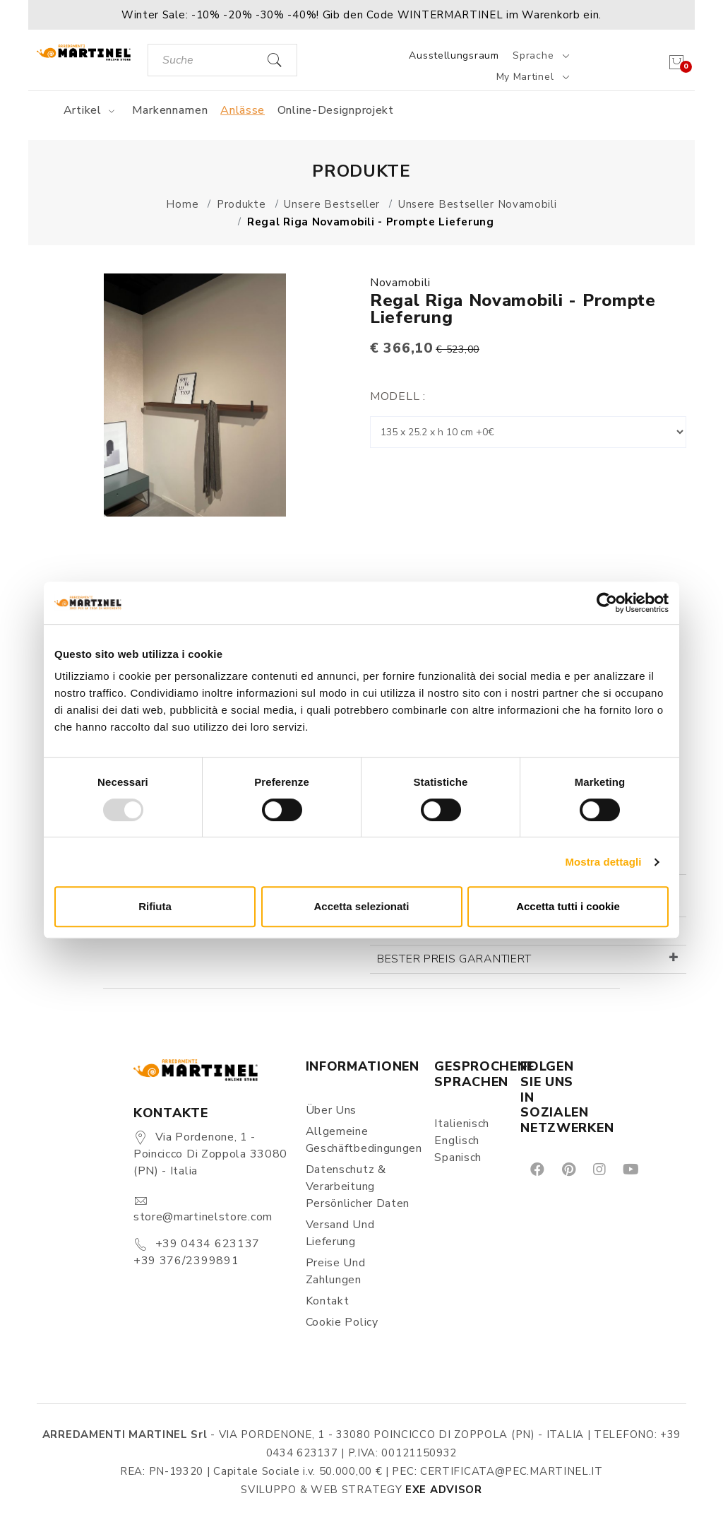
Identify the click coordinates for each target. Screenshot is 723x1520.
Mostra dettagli (603, 862)
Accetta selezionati (361, 906)
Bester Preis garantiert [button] (454, 959)
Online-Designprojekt (335, 110)
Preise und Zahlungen (336, 1271)
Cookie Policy (342, 1322)
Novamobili (400, 282)
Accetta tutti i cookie (568, 906)
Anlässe (242, 110)
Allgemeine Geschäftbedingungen (362, 1140)
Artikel (91, 110)
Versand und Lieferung (340, 1233)
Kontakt (327, 1301)
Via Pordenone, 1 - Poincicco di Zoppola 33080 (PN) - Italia (210, 1154)
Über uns (331, 1110)
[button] (361, 15)
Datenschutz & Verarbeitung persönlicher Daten (358, 1186)
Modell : (398, 396)
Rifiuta (155, 906)
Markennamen (170, 110)
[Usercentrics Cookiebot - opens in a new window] (607, 602)
